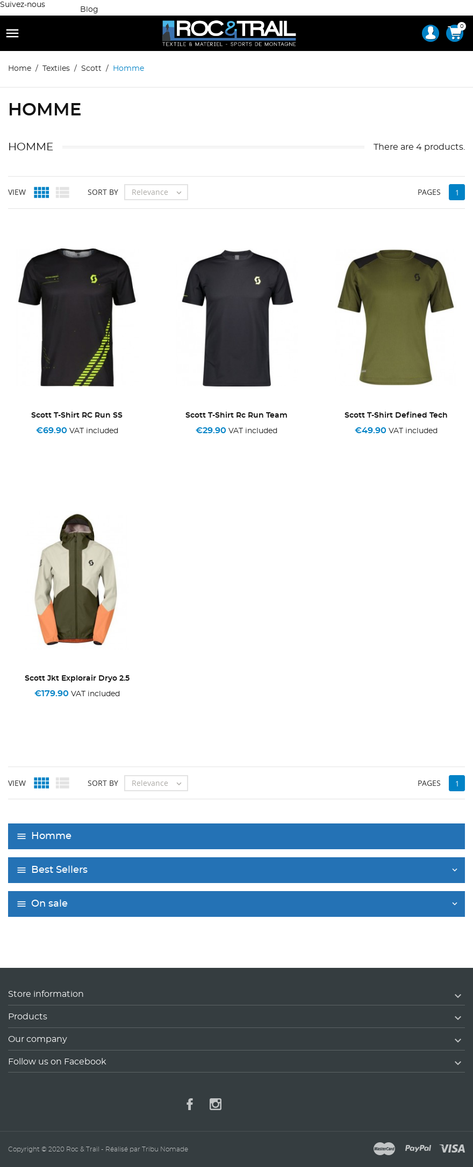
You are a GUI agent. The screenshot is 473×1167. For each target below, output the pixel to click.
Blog (89, 9)
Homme (51, 836)
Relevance (159, 192)
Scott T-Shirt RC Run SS (77, 415)
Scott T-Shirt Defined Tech (396, 415)
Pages (429, 192)
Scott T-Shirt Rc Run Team (236, 415)
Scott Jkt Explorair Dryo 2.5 (77, 678)
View (17, 192)
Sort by (103, 192)
